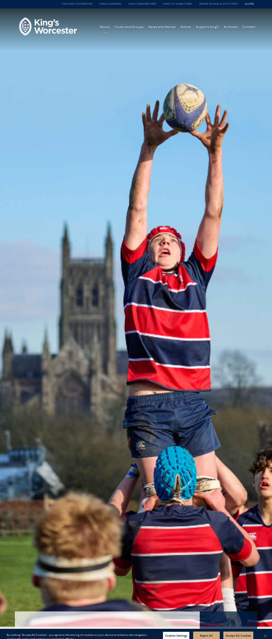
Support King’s (210, 29)
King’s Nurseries (111, 4)
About (107, 29)
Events (188, 29)
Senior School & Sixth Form (218, 4)
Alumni (249, 4)
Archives (233, 29)
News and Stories (164, 29)
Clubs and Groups (131, 29)
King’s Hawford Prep (142, 4)
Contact (251, 29)
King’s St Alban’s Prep (177, 4)
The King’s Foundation (77, 4)
